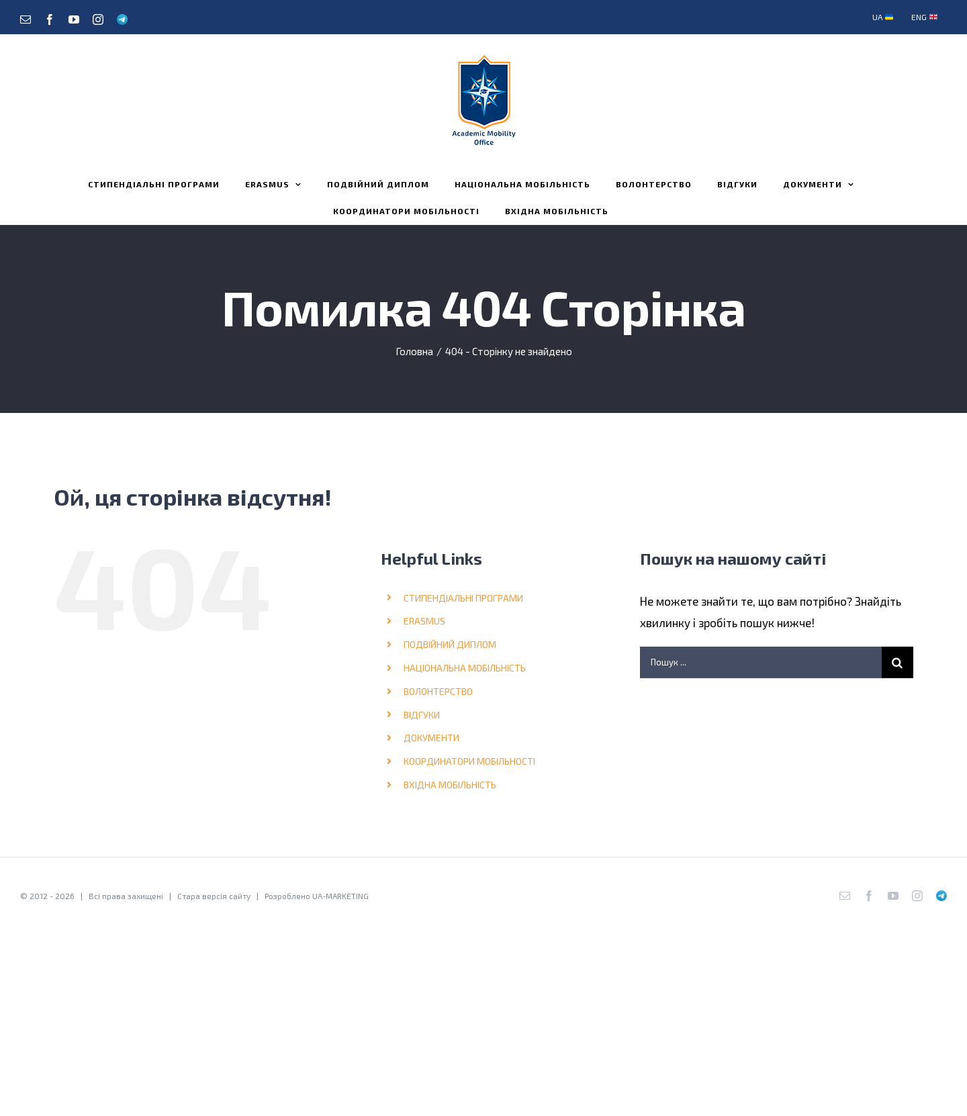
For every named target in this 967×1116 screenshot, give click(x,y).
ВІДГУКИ (422, 714)
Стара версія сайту (213, 895)
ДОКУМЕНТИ (431, 737)
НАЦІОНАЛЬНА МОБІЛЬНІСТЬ (465, 667)
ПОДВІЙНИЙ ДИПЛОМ (450, 644)
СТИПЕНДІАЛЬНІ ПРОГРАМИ (463, 598)
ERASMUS (424, 620)
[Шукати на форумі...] (897, 662)
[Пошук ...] (761, 662)
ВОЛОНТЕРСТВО (438, 691)
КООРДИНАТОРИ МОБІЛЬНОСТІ (469, 761)
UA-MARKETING (340, 895)
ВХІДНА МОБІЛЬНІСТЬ (450, 784)
